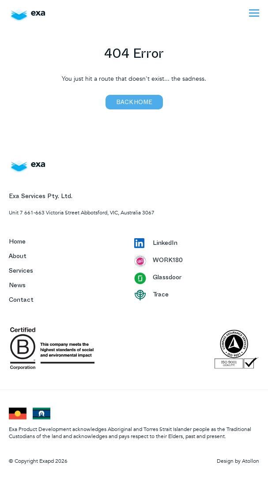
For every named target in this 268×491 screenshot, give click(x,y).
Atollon (250, 461)
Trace (151, 295)
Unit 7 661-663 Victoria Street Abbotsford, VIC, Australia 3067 (82, 212)
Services (21, 271)
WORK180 (158, 261)
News (17, 286)
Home (17, 242)
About (17, 257)
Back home (134, 103)
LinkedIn (155, 244)
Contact (21, 300)
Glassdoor (157, 278)
